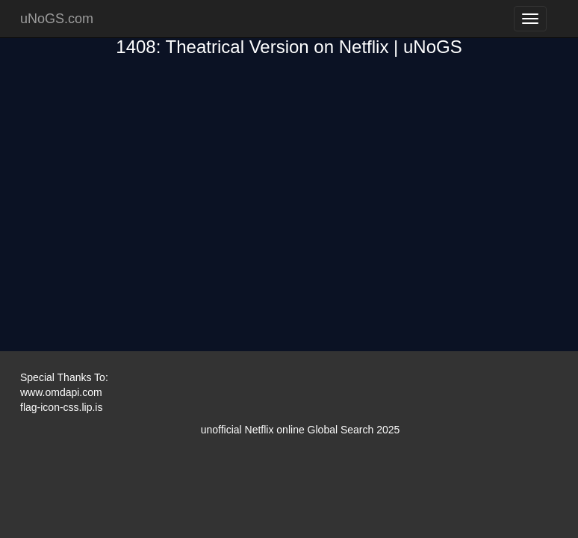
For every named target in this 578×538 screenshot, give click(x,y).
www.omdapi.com (61, 392)
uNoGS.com (56, 18)
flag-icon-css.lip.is (61, 407)
